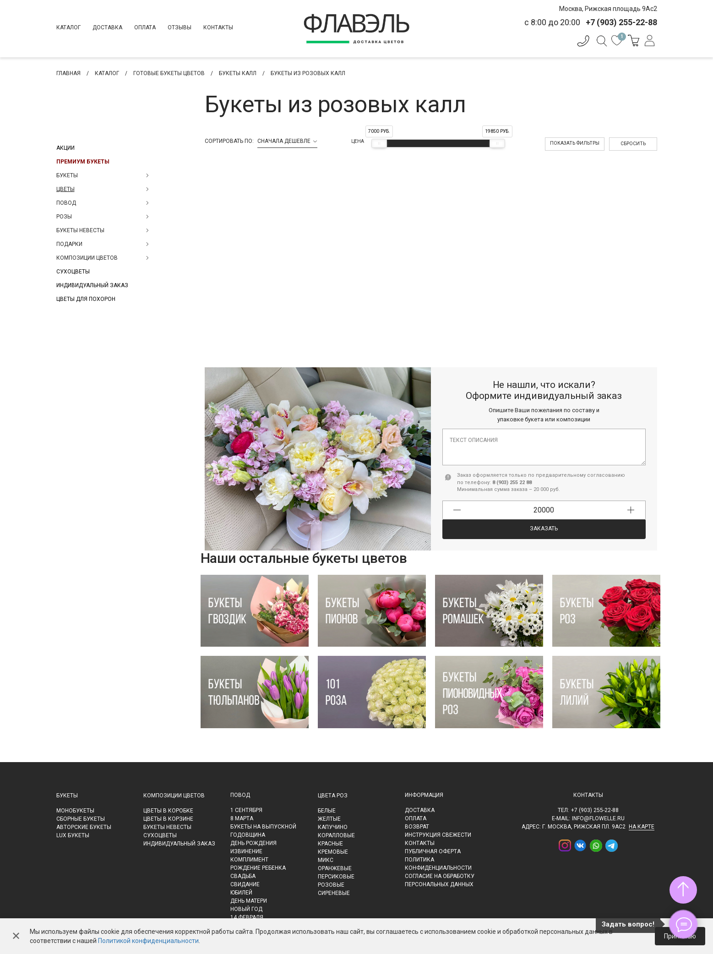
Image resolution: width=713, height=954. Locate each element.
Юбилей (241, 892)
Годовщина (247, 835)
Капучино (333, 827)
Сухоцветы (73, 271)
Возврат (417, 826)
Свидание (245, 884)
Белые (327, 810)
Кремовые (333, 852)
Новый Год (246, 909)
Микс (325, 860)
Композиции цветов (174, 795)
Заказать (544, 528)
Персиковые (336, 876)
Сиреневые (334, 893)
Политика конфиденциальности (438, 863)
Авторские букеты (83, 827)
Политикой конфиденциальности (148, 940)
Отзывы (179, 27)
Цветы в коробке (168, 810)
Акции (65, 148)
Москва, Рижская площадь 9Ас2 (608, 8)
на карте (641, 826)
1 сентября (246, 810)
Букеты (67, 795)
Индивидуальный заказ (92, 285)
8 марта (241, 818)
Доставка (107, 27)
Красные (330, 843)
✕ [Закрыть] (16, 936)
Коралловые (336, 835)
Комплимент (249, 859)
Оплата (145, 27)
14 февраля (246, 917)
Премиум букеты (82, 161)
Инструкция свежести (438, 835)
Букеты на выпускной (263, 826)
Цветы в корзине (168, 819)
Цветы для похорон (85, 299)
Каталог (68, 27)
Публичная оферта (433, 851)
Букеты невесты (167, 827)
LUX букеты (72, 835)
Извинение (246, 851)
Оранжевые (335, 868)
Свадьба (243, 876)
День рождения (253, 843)
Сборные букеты (80, 819)
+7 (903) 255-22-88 (595, 810)
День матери (248, 901)
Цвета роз (333, 795)
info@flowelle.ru (598, 818)
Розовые (331, 885)
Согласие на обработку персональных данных (439, 880)
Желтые (329, 819)
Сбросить (633, 143)
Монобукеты (75, 810)
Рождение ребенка (258, 868)
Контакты (218, 27)
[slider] (379, 143)
